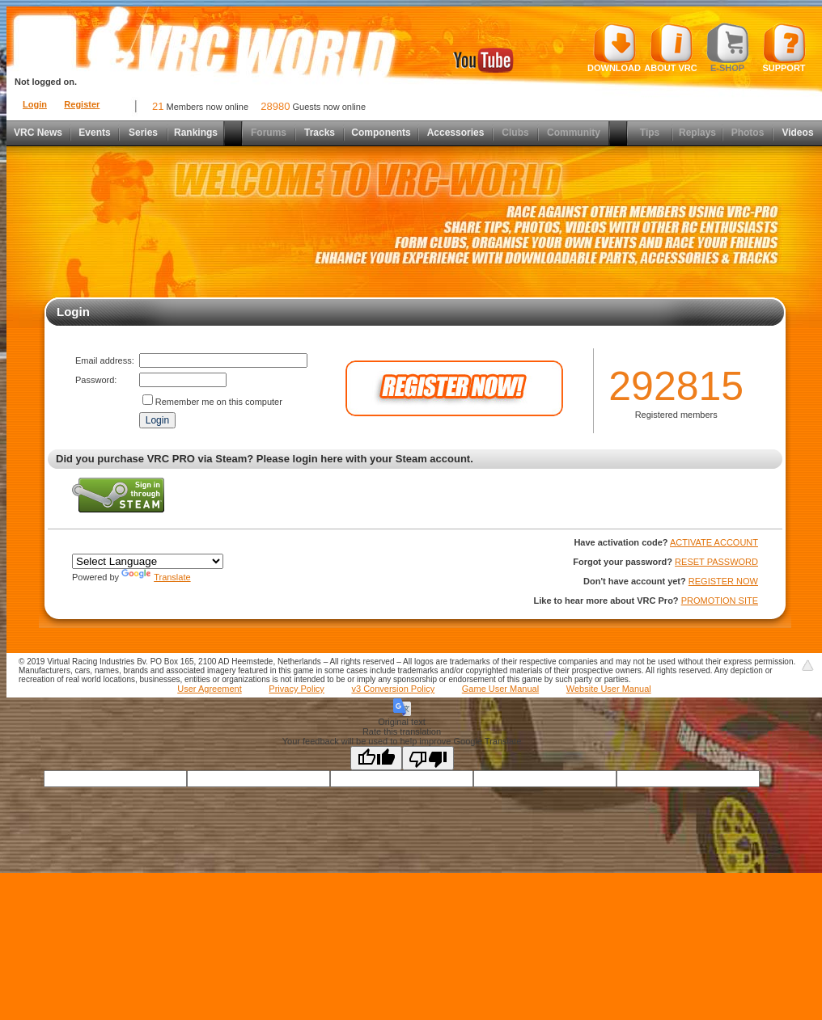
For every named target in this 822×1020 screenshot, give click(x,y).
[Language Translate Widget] (147, 561)
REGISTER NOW (723, 581)
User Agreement (209, 688)
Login (35, 104)
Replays (697, 132)
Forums (268, 132)
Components (380, 132)
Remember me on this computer (218, 402)
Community (573, 132)
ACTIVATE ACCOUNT (714, 542)
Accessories (456, 132)
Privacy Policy (296, 688)
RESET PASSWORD (716, 562)
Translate (155, 577)
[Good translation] (376, 758)
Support (784, 48)
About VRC (670, 48)
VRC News (38, 132)
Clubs (515, 132)
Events (94, 132)
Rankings (196, 132)
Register (82, 104)
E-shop (727, 48)
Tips (649, 132)
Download (614, 48)
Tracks (319, 132)
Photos (748, 132)
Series (143, 132)
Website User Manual (608, 688)
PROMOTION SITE (719, 600)
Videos (797, 132)
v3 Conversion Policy (392, 688)
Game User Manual (500, 688)
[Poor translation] (428, 758)
